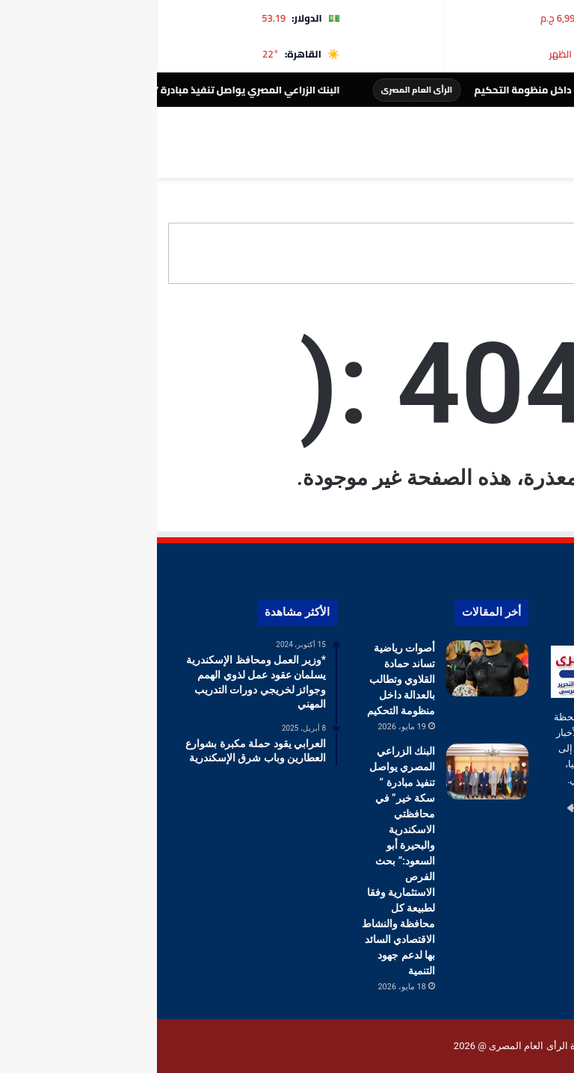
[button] (551, 253)
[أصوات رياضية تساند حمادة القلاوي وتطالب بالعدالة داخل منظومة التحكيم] (330, 668)
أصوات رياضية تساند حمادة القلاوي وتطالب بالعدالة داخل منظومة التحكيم (244, 679)
